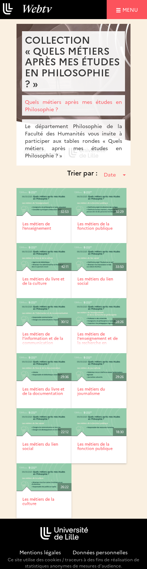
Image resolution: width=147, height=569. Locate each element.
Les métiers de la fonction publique (95, 226)
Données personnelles (100, 552)
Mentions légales (40, 552)
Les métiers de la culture (38, 501)
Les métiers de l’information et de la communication (42, 338)
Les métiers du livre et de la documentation (43, 391)
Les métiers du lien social (95, 281)
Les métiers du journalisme (91, 391)
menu (131, 9)
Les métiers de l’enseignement (36, 226)
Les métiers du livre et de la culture (43, 281)
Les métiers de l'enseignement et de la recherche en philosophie (97, 340)
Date (115, 174)
